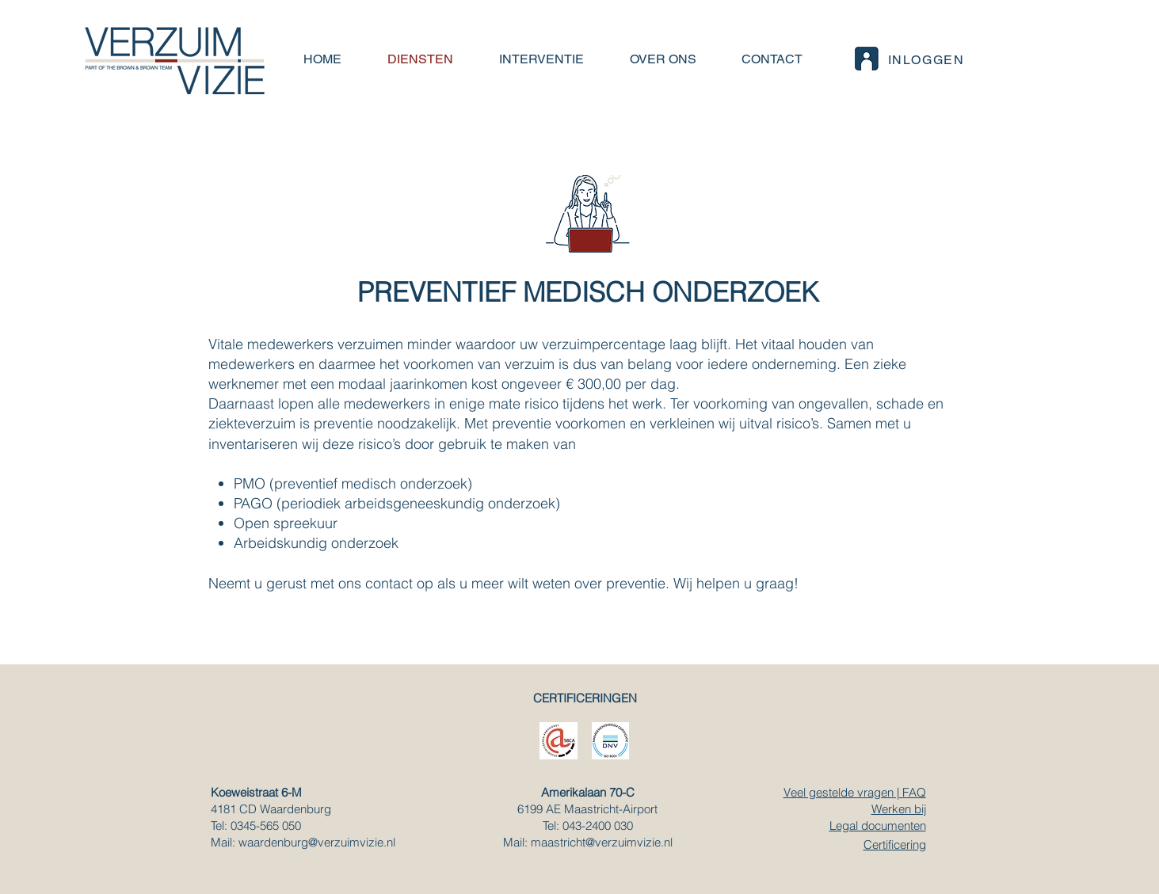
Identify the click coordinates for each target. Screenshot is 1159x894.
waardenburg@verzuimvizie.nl (316, 842)
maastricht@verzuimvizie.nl (602, 842)
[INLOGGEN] (908, 59)
